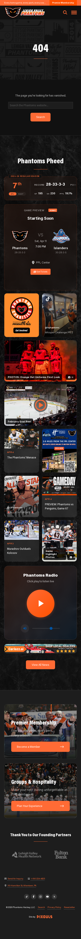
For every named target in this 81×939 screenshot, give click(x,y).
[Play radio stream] (40, 603)
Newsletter (69, 907)
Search (41, 907)
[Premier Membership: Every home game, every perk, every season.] (40, 731)
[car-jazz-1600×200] (40, 648)
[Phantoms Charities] (21, 315)
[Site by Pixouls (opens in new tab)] (44, 916)
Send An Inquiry (15, 879)
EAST (21, 194)
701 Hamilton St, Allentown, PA (22, 886)
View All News (40, 664)
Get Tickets (40, 271)
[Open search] (65, 13)
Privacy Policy (54, 907)
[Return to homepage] (24, 12)
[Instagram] (40, 897)
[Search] (40, 105)
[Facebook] (34, 897)
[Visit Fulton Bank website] (63, 854)
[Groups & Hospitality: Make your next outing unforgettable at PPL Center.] (40, 790)
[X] (54, 897)
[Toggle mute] (25, 628)
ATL (12, 194)
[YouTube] (47, 897)
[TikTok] (27, 897)
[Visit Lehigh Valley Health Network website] (29, 854)
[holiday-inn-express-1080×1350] (59, 451)
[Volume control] (46, 628)
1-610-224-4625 (38, 879)
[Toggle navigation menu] (74, 13)
